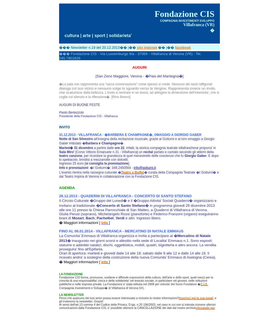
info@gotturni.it (145, 168)
